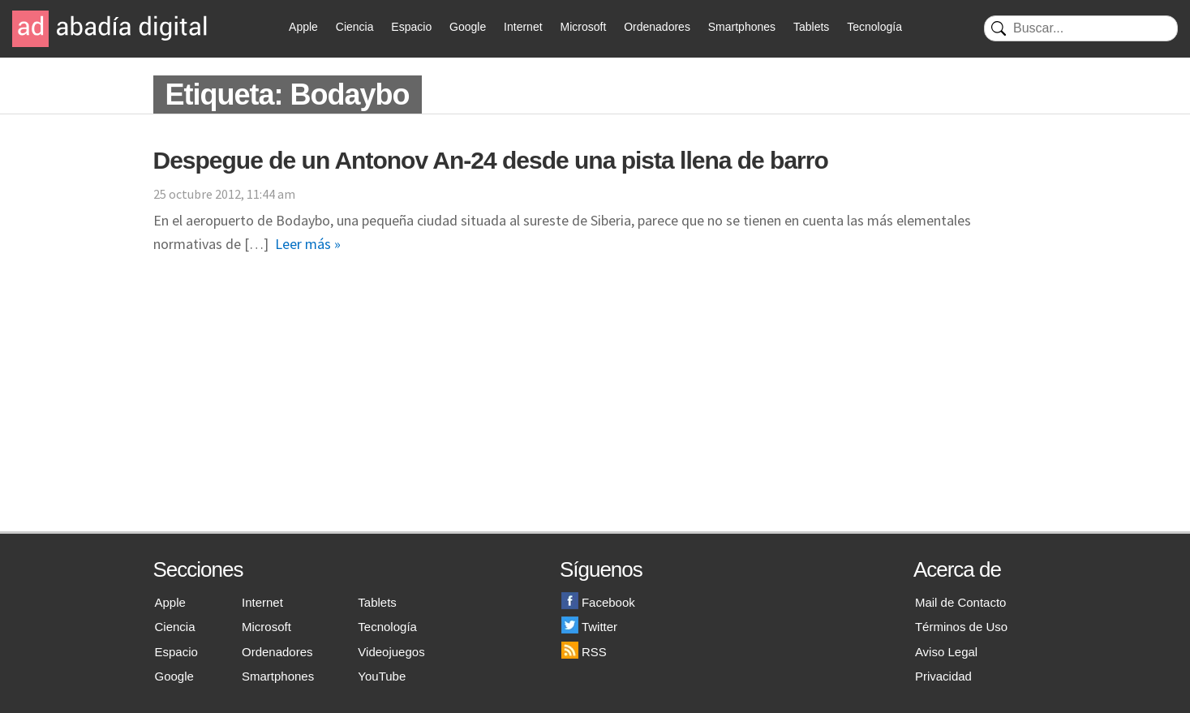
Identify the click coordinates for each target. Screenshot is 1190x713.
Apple (303, 26)
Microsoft (583, 26)
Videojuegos (391, 652)
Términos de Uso (961, 627)
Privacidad (943, 676)
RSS (584, 652)
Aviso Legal (946, 652)
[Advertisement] (595, 409)
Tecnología (874, 26)
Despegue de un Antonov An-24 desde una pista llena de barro (490, 160)
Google (467, 26)
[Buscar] (1081, 28)
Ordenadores (657, 26)
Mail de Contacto (961, 602)
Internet (523, 26)
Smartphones (741, 26)
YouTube (382, 676)
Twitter (589, 627)
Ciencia (355, 26)
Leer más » (308, 243)
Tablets (811, 26)
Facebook (598, 602)
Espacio (411, 26)
